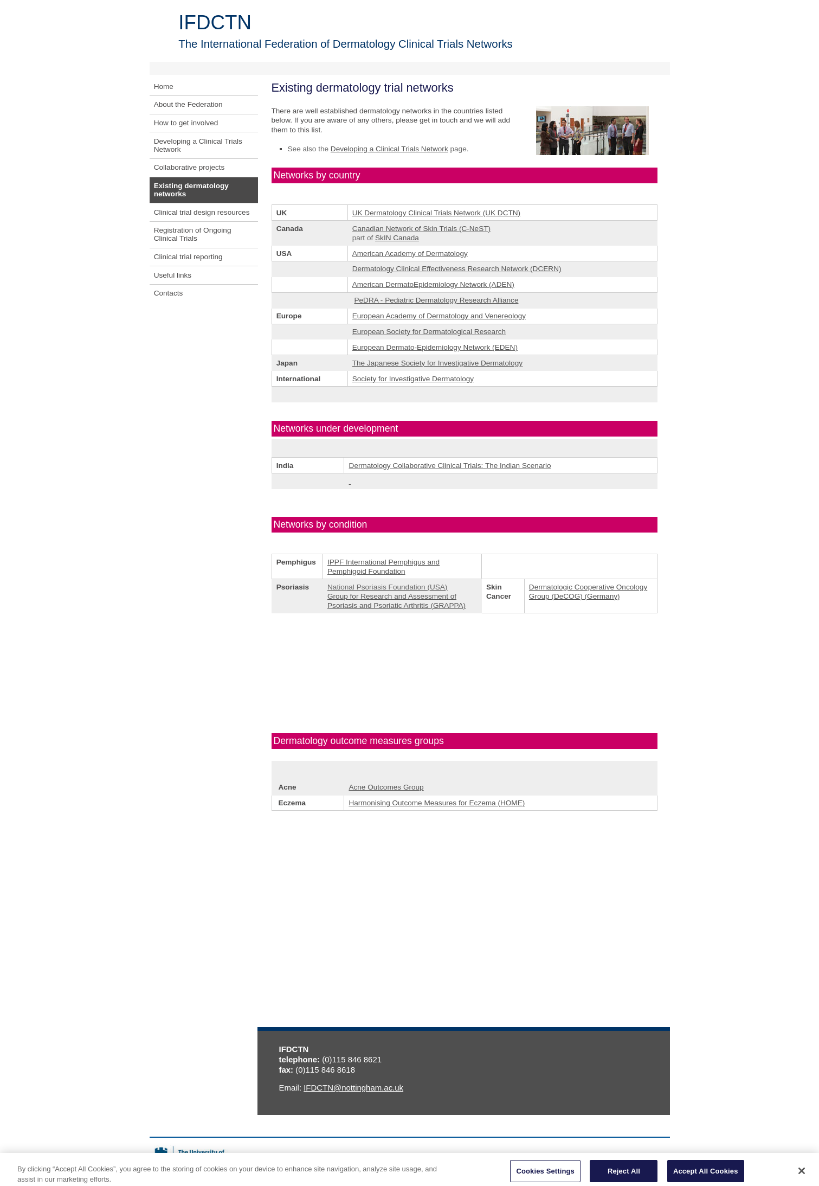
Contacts (168, 293)
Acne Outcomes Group (386, 787)
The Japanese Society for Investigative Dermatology (437, 363)
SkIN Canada (397, 238)
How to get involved (186, 123)
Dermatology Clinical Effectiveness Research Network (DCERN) (457, 269)
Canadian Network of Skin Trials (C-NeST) (421, 229)
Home (163, 86)
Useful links (173, 275)
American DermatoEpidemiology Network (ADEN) (433, 284)
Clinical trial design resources (202, 212)
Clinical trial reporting (188, 257)
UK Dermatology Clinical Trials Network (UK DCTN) (436, 213)
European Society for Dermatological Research (429, 332)
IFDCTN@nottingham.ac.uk (353, 1087)
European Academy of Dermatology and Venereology (439, 316)
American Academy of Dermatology (410, 253)
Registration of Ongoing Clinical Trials (192, 234)
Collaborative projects (189, 167)
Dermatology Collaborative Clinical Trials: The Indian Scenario (450, 465)
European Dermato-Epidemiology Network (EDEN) (435, 347)
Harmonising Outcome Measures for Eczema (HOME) (437, 803)
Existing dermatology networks (191, 190)
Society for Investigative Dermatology (413, 379)
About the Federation (188, 104)
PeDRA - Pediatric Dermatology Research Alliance (436, 300)
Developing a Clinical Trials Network (198, 145)
